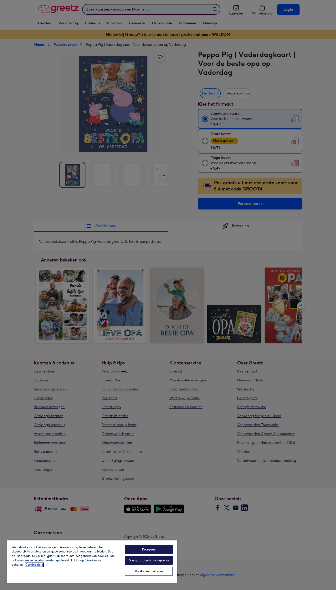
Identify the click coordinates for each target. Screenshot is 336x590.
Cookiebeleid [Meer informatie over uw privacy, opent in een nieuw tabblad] (34, 564)
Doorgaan (149, 549)
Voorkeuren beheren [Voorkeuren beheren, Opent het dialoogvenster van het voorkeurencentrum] (149, 571)
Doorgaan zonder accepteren (149, 560)
